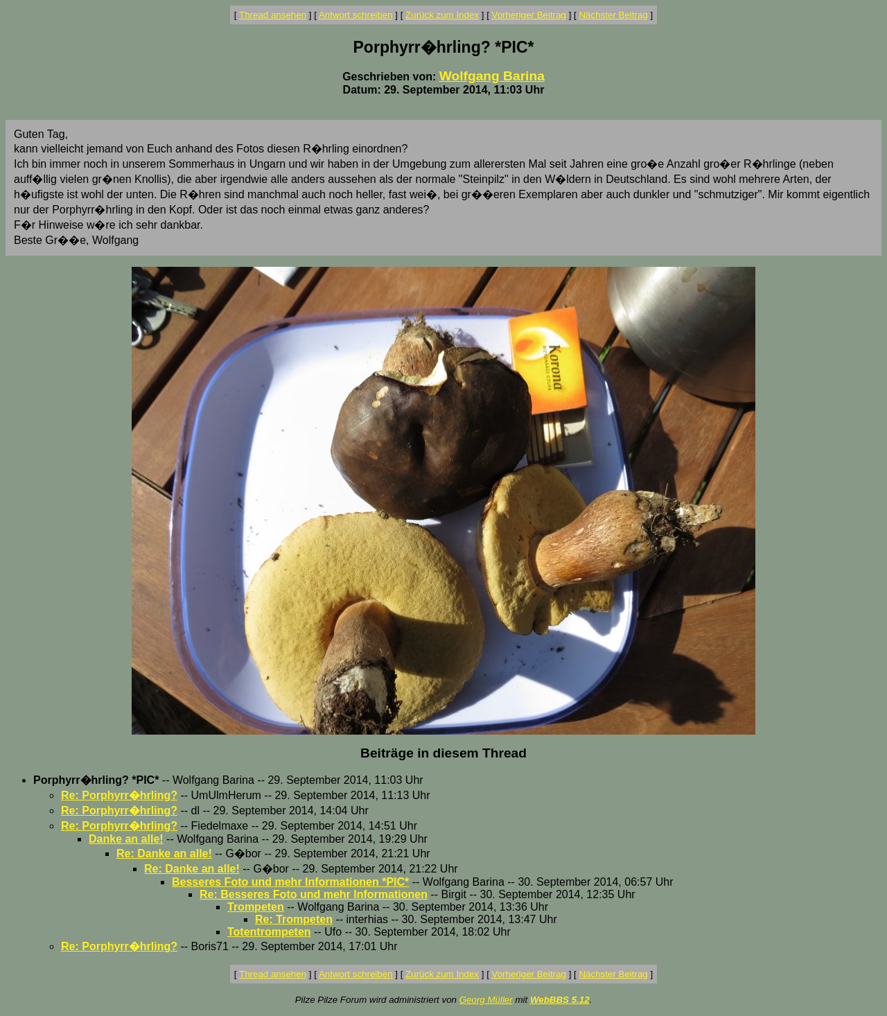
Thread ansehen (272, 15)
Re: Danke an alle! (164, 853)
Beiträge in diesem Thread (443, 753)
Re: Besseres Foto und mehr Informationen (314, 894)
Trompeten (255, 907)
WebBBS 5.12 (560, 1000)
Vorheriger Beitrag (529, 15)
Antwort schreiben (356, 15)
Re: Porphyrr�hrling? (119, 795)
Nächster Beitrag (613, 15)
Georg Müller (486, 1000)
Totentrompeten (269, 932)
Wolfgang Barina (492, 76)
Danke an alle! (126, 839)
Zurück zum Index (442, 15)
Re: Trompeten (294, 919)
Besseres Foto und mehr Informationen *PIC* (290, 882)
